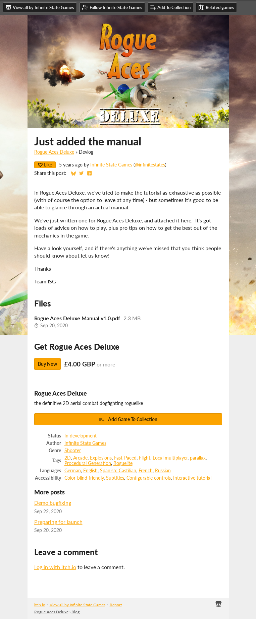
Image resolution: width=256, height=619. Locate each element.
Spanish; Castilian (118, 470)
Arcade (80, 458)
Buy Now (47, 364)
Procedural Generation (87, 463)
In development (80, 435)
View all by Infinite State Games (77, 604)
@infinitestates (150, 164)
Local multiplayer (170, 458)
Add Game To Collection (128, 419)
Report (116, 604)
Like (45, 164)
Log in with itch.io (55, 567)
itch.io (39, 604)
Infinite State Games (111, 164)
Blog (75, 611)
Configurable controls (148, 478)
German (72, 470)
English (90, 470)
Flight (144, 458)
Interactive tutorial (192, 478)
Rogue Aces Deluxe (54, 152)
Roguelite (123, 463)
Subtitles (115, 478)
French (146, 470)
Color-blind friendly (84, 478)
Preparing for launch (58, 522)
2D (67, 458)
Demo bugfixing (52, 502)
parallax (198, 458)
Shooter (72, 450)
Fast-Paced (125, 458)
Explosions (101, 458)
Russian (163, 470)
